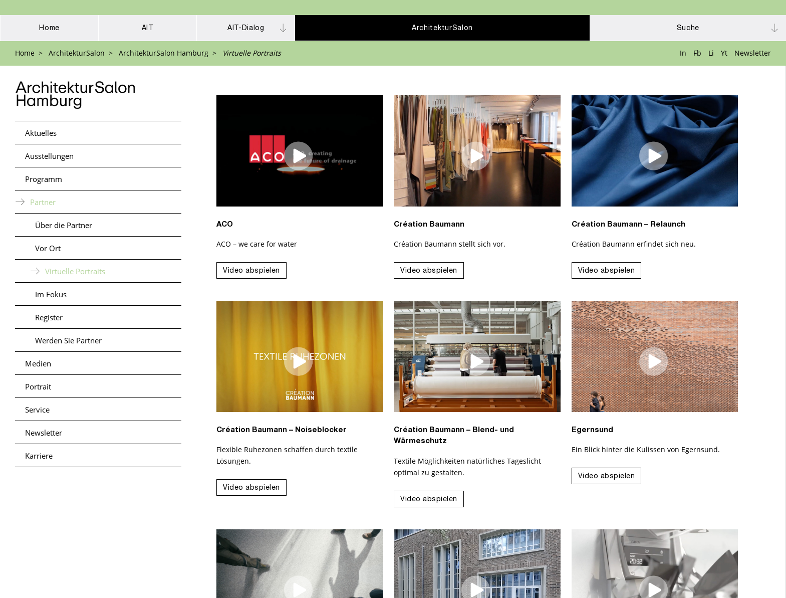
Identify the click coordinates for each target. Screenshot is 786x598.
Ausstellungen (49, 156)
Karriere (39, 456)
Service (37, 410)
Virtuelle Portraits (75, 271)
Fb (697, 53)
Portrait (38, 386)
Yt (724, 53)
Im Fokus (51, 294)
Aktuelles (41, 133)
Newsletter (752, 53)
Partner (43, 202)
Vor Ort (48, 248)
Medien (38, 363)
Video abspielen (251, 271)
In (683, 53)
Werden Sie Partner (68, 340)
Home (25, 53)
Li (711, 53)
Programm (43, 179)
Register (49, 317)
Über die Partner (63, 225)
